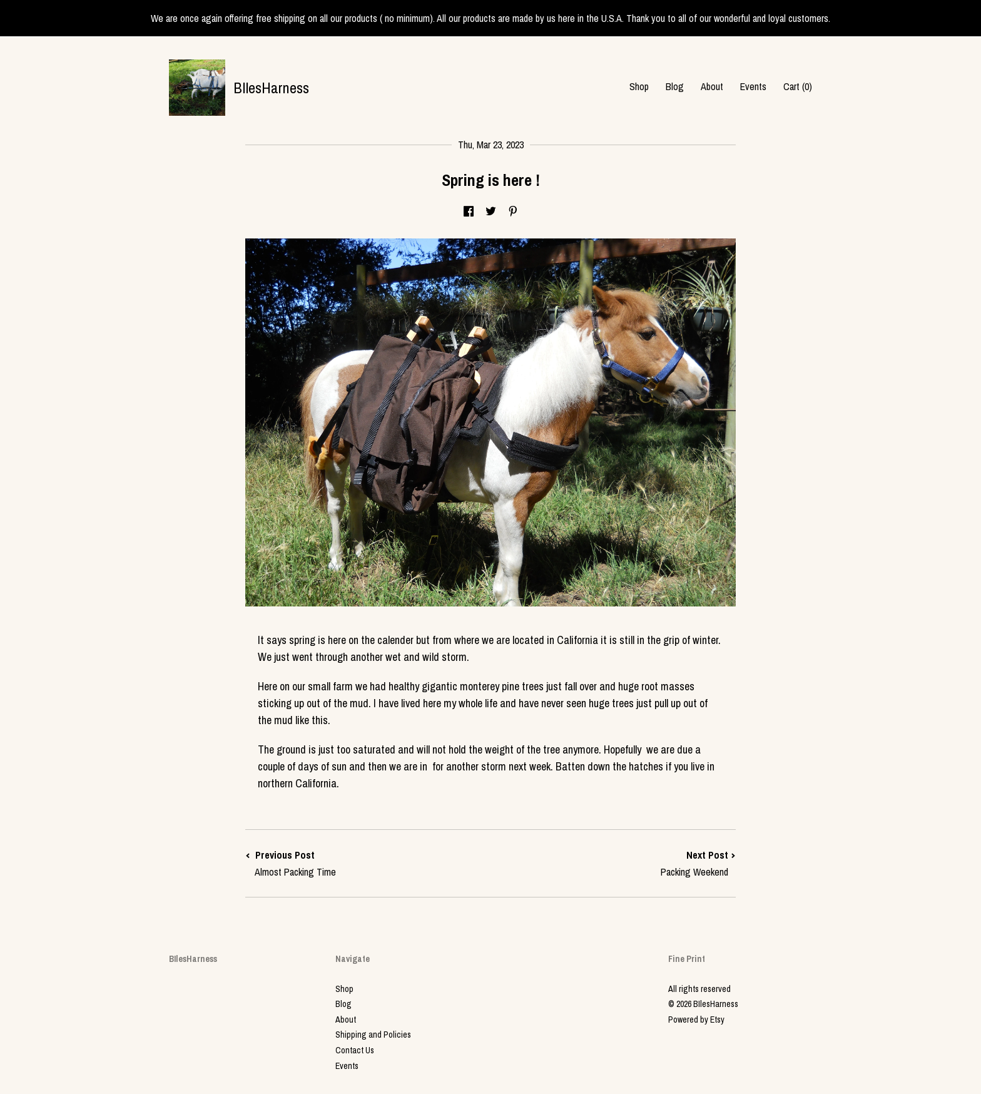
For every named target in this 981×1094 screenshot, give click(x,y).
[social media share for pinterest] (513, 211)
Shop (639, 86)
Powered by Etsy (696, 1019)
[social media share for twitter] (490, 211)
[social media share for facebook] (469, 211)
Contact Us (354, 1050)
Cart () (797, 86)
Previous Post (367, 863)
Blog (675, 86)
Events (753, 86)
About (712, 86)
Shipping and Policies (373, 1034)
